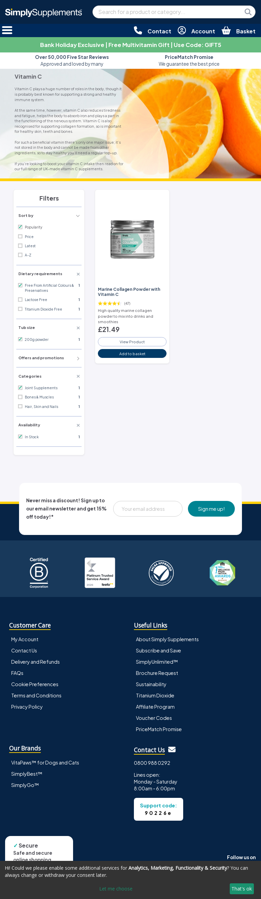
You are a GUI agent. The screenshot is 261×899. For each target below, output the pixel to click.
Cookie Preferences (34, 684)
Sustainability (151, 684)
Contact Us (24, 650)
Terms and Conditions (36, 695)
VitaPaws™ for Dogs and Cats (45, 762)
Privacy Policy (27, 707)
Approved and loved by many (72, 60)
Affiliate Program (155, 707)
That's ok (241, 888)
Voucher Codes (154, 718)
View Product (132, 341)
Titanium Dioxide (155, 695)
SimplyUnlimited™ (157, 662)
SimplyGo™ (25, 785)
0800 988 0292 (152, 762)
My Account (24, 639)
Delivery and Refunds (35, 662)
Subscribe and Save (158, 650)
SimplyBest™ (26, 774)
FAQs (17, 673)
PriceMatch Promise (159, 729)
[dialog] (130, 880)
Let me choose (116, 888)
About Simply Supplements (167, 639)
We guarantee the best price (189, 60)
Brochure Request (157, 673)
